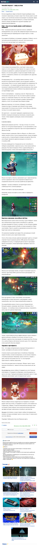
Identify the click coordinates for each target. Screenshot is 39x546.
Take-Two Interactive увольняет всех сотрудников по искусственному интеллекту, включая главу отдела (27, 494)
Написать (28, 429)
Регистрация (33, 436)
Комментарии (11, 429)
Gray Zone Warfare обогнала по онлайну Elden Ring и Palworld (10, 477)
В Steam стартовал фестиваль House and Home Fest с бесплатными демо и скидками (27, 525)
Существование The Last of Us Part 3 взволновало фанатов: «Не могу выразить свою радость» (11, 494)
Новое (4, 544)
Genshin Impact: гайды (6, 422)
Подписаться (33, 433)
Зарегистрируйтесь (9, 436)
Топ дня (5, 464)
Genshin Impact (9, 11)
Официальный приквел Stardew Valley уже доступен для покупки (10, 524)
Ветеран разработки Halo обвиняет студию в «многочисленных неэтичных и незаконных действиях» (27, 509)
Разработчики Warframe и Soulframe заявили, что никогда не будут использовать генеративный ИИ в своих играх (27, 478)
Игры (3, 11)
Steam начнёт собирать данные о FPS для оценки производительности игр (11, 509)
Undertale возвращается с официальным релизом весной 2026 (19, 539)
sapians (5, 425)
